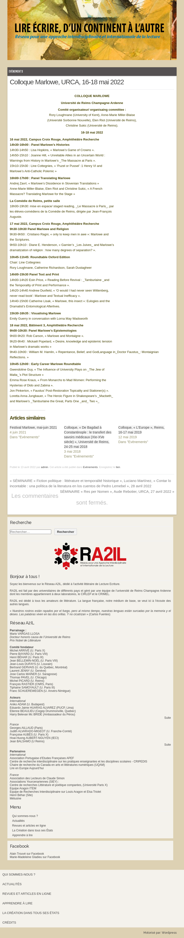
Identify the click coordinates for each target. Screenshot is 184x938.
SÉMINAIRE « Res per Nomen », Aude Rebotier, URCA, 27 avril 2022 (117, 491)
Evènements (16, 71)
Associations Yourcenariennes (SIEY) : (34, 781)
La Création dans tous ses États (32, 830)
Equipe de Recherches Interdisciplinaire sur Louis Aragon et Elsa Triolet (55, 791)
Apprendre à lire (22, 835)
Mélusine (15, 798)
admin (44, 467)
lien (118, 467)
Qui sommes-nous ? (25, 816)
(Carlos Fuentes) (99, 614)
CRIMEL (103, 594)
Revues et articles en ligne (29, 825)
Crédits (9, 922)
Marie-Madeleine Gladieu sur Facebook (35, 857)
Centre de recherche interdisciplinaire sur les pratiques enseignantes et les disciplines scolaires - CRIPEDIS (78, 761)
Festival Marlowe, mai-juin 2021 (33, 427)
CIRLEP (86, 594)
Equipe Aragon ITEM (23, 788)
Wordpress (169, 932)
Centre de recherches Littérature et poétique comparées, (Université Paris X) (59, 785)
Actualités (18, 820)
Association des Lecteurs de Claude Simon (37, 778)
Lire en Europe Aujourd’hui (27, 768)
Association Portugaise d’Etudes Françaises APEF (42, 758)
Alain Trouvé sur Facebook (27, 853)
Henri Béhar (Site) (21, 795)
